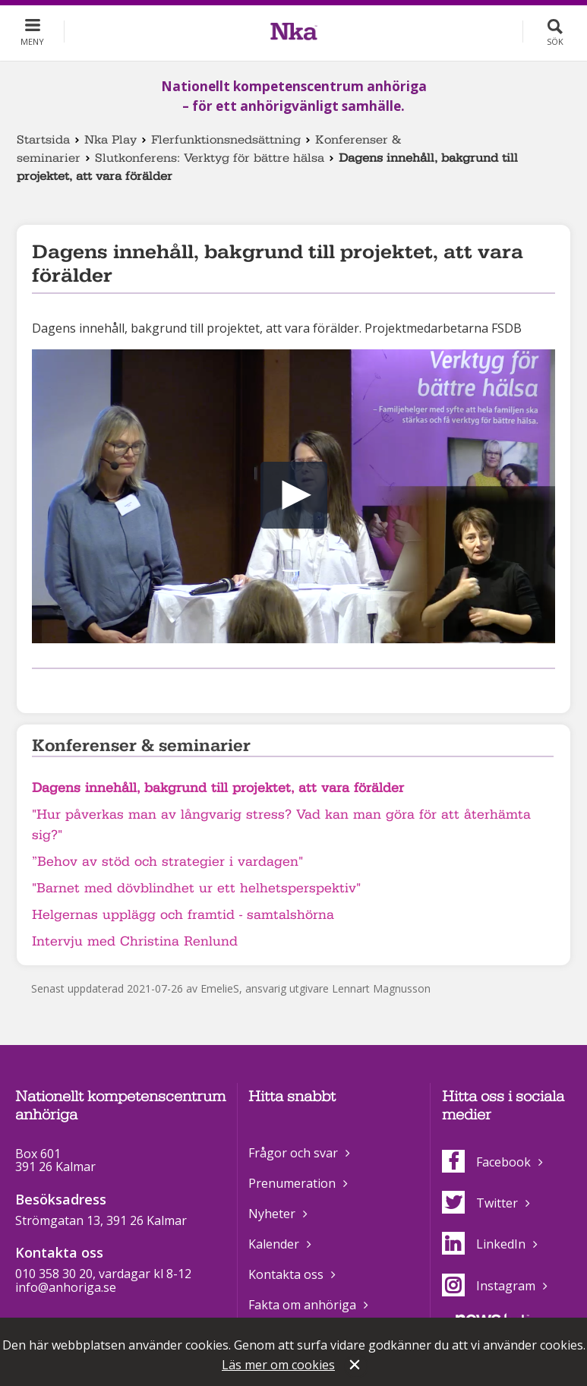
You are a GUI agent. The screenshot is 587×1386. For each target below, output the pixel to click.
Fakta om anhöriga (302, 1304)
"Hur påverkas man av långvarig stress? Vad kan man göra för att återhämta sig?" (281, 825)
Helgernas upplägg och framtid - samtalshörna (183, 915)
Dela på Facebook (41, 688)
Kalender (273, 1244)
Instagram (488, 1285)
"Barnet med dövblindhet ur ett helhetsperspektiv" (196, 888)
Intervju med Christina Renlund (135, 941)
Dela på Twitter (65, 688)
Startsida (43, 140)
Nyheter (271, 1213)
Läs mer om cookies (278, 1364)
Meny (32, 41)
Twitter (480, 1203)
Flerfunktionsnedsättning (226, 140)
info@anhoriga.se (65, 1287)
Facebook (486, 1162)
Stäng (356, 1366)
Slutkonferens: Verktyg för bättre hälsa (209, 158)
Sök (555, 41)
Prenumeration (292, 1183)
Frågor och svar (293, 1152)
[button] (293, 495)
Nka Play (110, 140)
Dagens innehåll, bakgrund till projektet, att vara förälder (218, 788)
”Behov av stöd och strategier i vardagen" (167, 862)
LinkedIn (483, 1244)
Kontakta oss (285, 1274)
